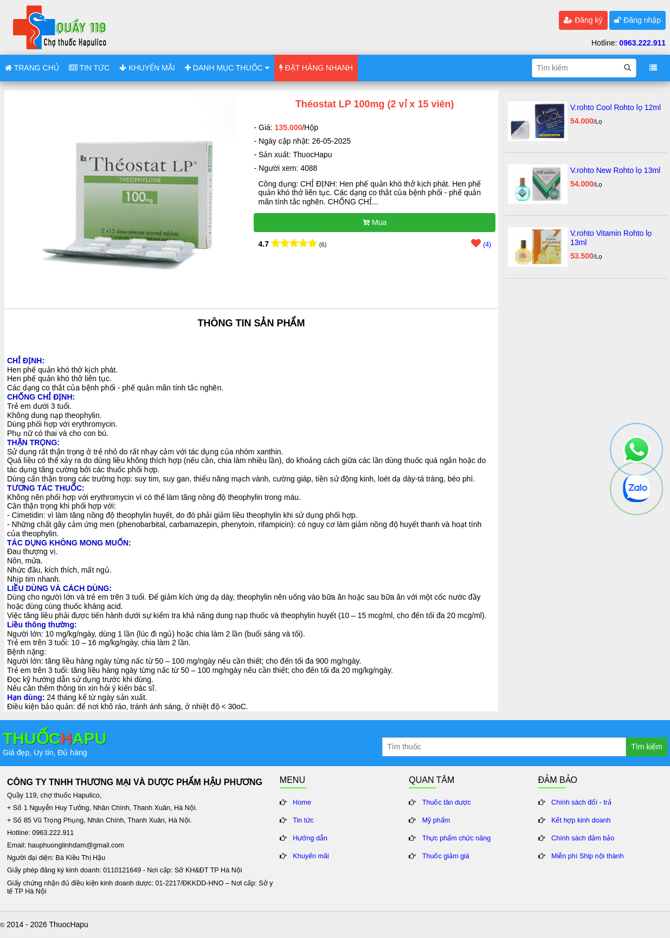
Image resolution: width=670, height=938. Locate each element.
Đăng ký (583, 20)
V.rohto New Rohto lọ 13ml (615, 170)
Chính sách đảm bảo (582, 838)
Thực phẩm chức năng (456, 838)
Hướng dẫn (310, 838)
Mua (374, 222)
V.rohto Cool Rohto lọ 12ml (615, 107)
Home (302, 802)
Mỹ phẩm (436, 820)
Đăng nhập (637, 20)
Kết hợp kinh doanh (581, 820)
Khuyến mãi (311, 856)
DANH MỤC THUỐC (227, 67)
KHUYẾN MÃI (147, 67)
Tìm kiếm (646, 746)
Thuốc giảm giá (445, 856)
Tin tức (303, 820)
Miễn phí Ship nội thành (587, 856)
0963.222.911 (642, 42)
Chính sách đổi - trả (581, 802)
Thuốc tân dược (446, 802)
